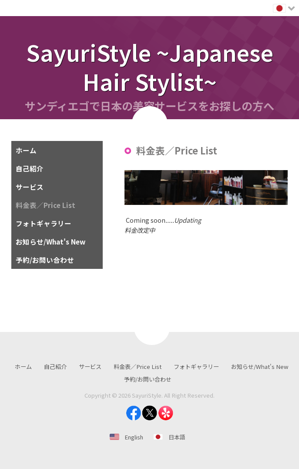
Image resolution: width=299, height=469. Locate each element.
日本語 (176, 437)
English (134, 437)
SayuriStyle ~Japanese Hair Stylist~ (149, 66)
